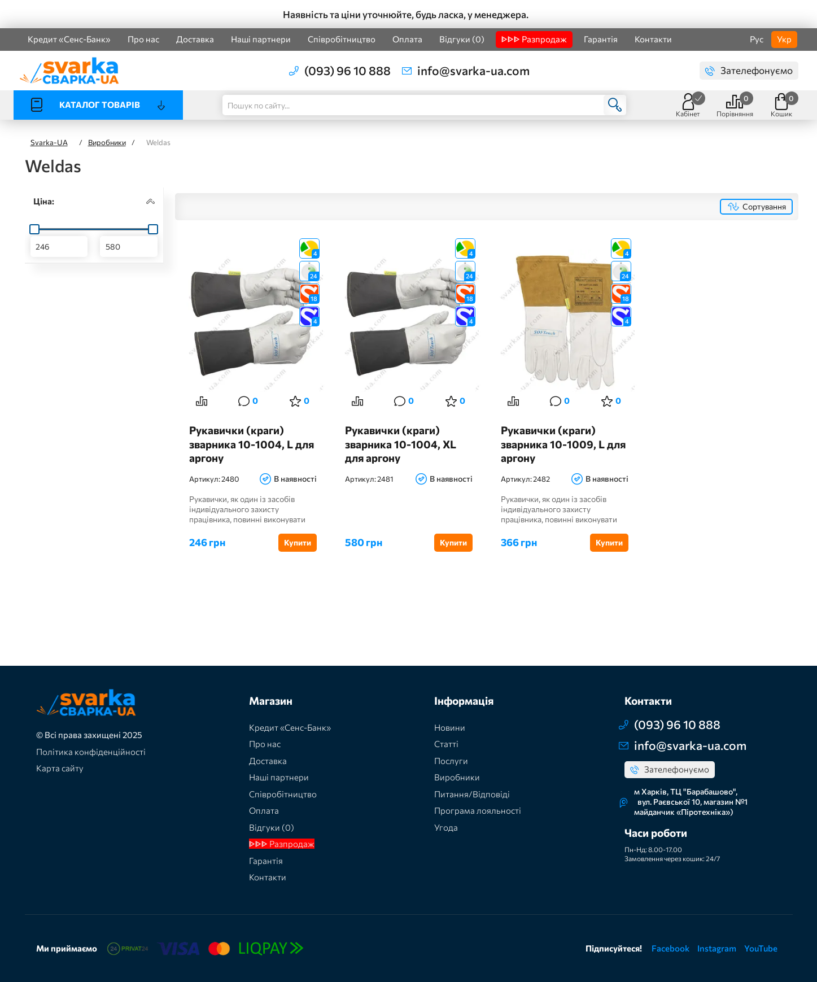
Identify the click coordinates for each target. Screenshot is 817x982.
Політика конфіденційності (91, 752)
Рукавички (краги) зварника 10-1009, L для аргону (563, 444)
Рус (756, 39)
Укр (784, 39)
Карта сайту (60, 768)
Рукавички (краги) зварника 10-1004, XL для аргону (400, 444)
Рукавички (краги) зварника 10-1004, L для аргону (251, 444)
